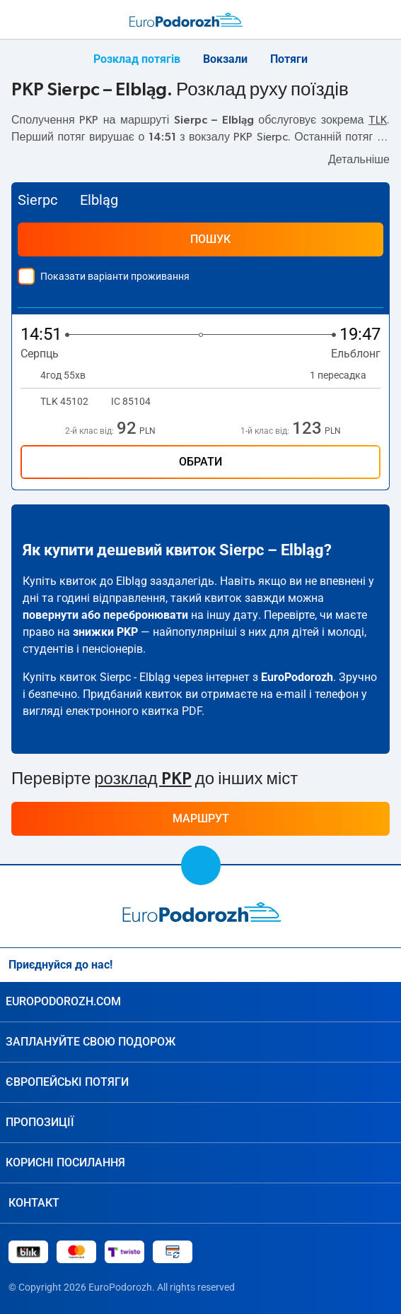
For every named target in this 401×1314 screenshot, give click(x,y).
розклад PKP (143, 779)
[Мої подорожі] (383, 20)
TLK (377, 120)
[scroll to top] (201, 865)
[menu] (16, 16)
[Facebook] (384, 965)
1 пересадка (345, 375)
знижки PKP (105, 632)
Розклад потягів (136, 59)
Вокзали (225, 59)
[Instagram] (355, 965)
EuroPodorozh (297, 677)
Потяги (289, 59)
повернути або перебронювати (105, 615)
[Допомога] (352, 20)
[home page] (201, 912)
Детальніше (359, 159)
